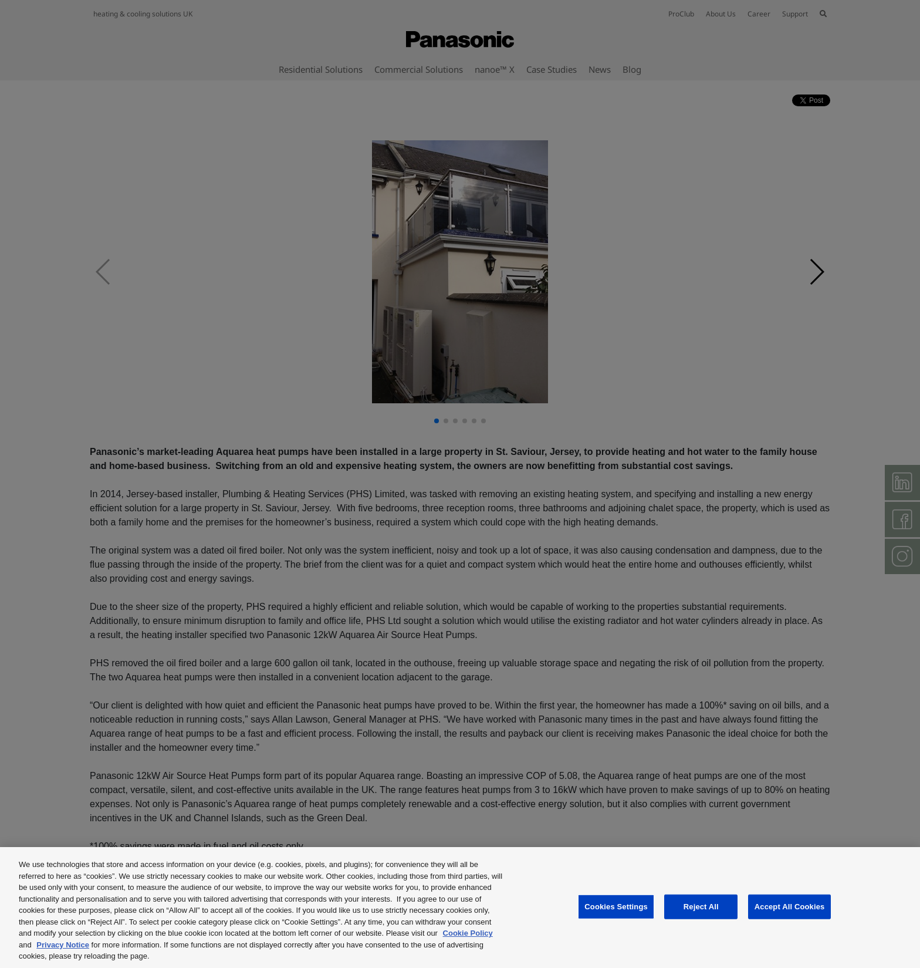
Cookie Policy (468, 933)
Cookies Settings (616, 906)
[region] (460, 907)
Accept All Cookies (790, 906)
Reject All (701, 906)
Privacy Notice (62, 944)
